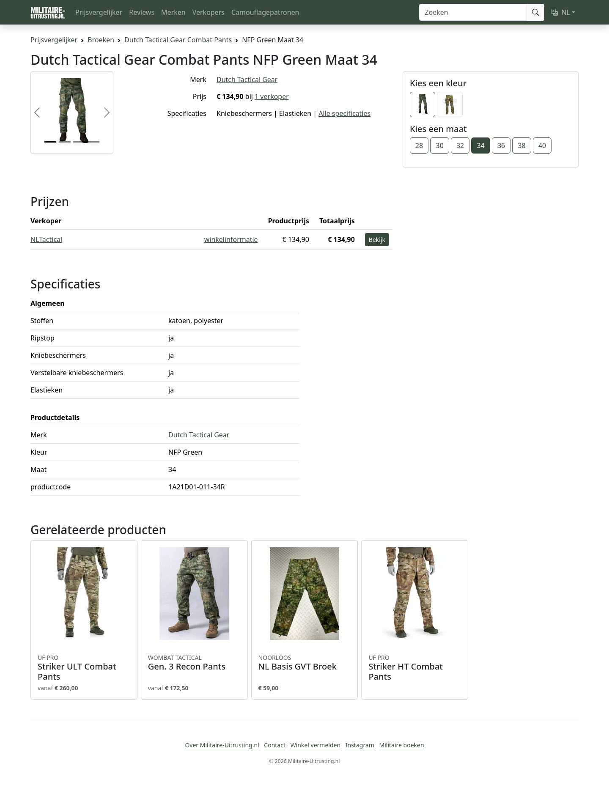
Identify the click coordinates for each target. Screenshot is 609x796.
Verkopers (208, 12)
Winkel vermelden (315, 745)
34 (480, 145)
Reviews (141, 12)
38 (521, 145)
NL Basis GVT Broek (304, 662)
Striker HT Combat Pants (414, 667)
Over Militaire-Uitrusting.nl (222, 745)
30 (439, 145)
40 (542, 145)
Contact (274, 745)
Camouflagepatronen (265, 12)
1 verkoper (272, 96)
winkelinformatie (231, 239)
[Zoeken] (473, 12)
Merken (173, 12)
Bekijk (377, 240)
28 (419, 145)
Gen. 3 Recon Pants (194, 662)
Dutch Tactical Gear (247, 79)
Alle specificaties (344, 113)
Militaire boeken (401, 745)
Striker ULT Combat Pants (84, 667)
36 (501, 145)
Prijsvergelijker (98, 12)
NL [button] (560, 12)
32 (460, 145)
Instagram (360, 745)
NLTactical (46, 239)
